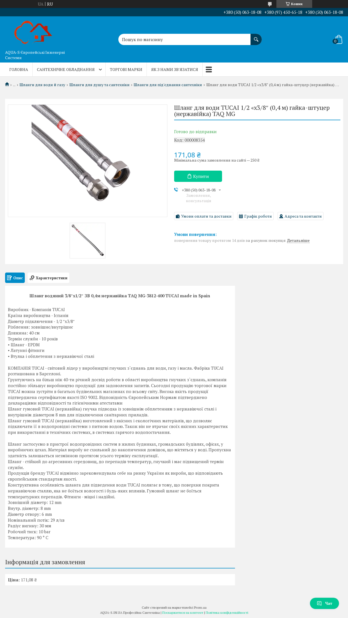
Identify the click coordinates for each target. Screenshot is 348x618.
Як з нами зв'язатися (174, 69)
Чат (324, 603)
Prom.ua (200, 607)
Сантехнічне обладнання (66, 69)
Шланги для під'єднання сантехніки (168, 84)
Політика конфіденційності (227, 612)
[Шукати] (256, 36)
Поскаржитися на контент (182, 612)
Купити (201, 176)
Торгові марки (126, 69)
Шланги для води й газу (42, 84)
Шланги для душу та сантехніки (99, 84)
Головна (18, 69)
